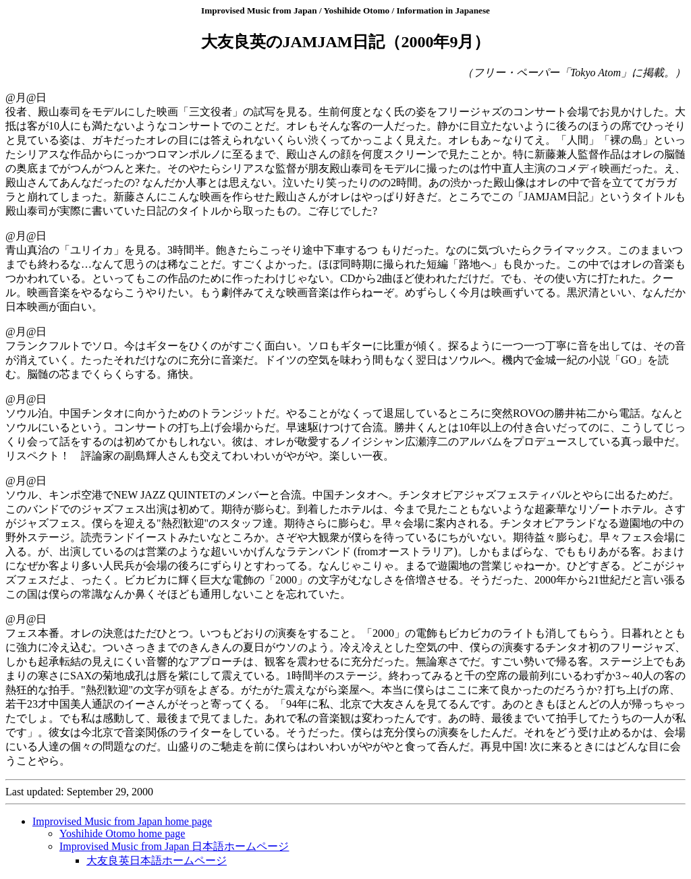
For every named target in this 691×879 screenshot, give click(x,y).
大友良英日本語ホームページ (156, 860)
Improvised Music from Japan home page (122, 821)
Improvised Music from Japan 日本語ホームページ (174, 846)
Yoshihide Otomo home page (122, 833)
